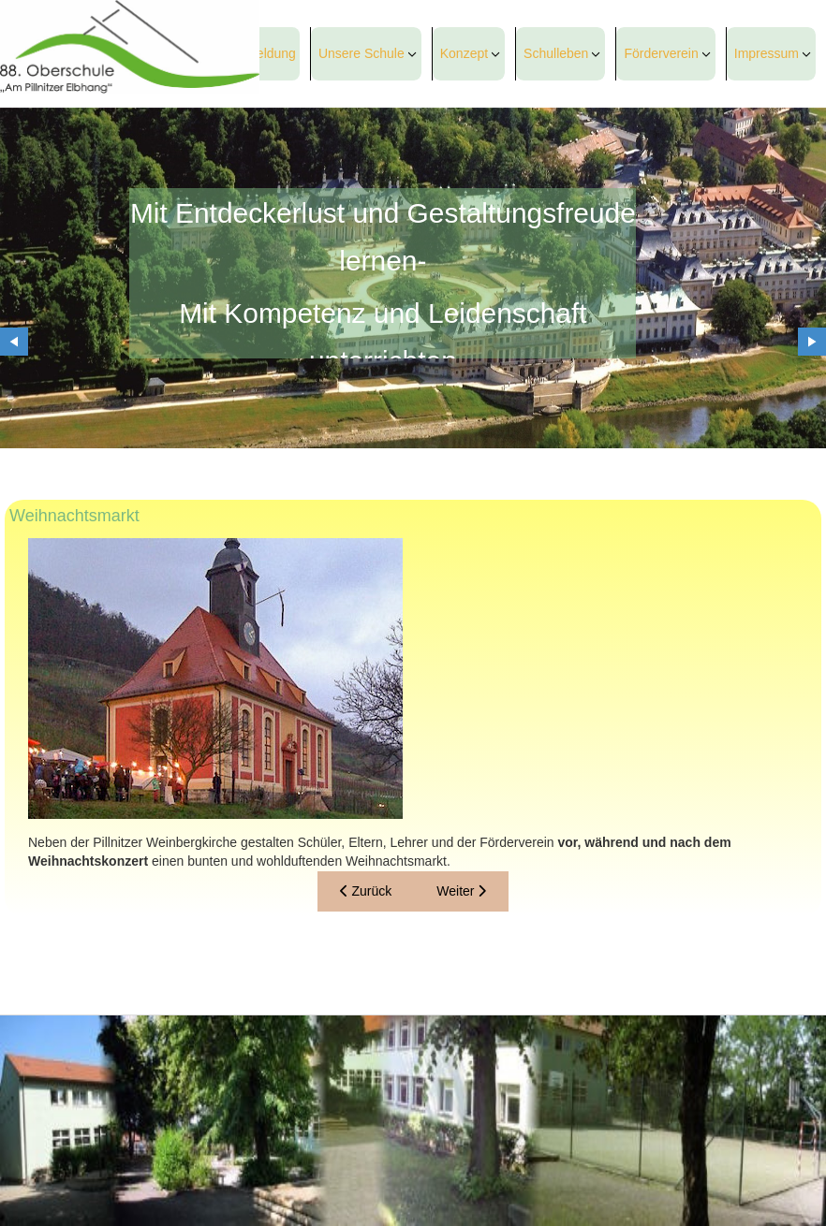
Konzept (464, 53)
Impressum (766, 53)
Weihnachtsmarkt (74, 515)
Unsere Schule (361, 53)
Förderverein (661, 53)
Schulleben (556, 53)
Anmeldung (262, 53)
